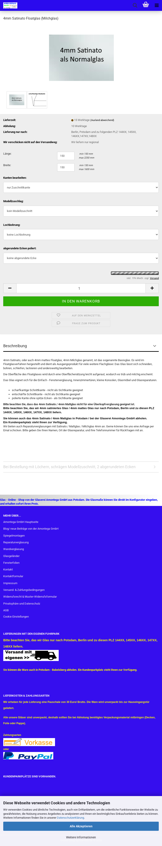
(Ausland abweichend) (102, 120)
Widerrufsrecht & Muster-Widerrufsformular (30, 596)
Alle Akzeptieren (81, 826)
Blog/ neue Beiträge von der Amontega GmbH (30, 528)
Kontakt (8, 569)
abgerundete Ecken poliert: (19, 248)
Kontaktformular (13, 576)
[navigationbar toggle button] (156, 5)
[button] (9, 288)
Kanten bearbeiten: (15, 177)
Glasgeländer (11, 556)
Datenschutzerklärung (70, 817)
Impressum (10, 583)
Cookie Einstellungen (16, 616)
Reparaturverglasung (16, 542)
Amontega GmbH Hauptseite (20, 522)
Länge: (7, 153)
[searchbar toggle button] (135, 5)
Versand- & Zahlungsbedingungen (24, 590)
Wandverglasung (13, 549)
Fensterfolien (11, 562)
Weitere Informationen (81, 837)
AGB (6, 610)
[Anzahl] (81, 288)
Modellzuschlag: (13, 201)
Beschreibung (15, 346)
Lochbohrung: (11, 224)
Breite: (7, 165)
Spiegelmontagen (14, 535)
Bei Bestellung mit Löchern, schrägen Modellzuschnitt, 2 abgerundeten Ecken (69, 466)
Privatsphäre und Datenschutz (21, 603)
